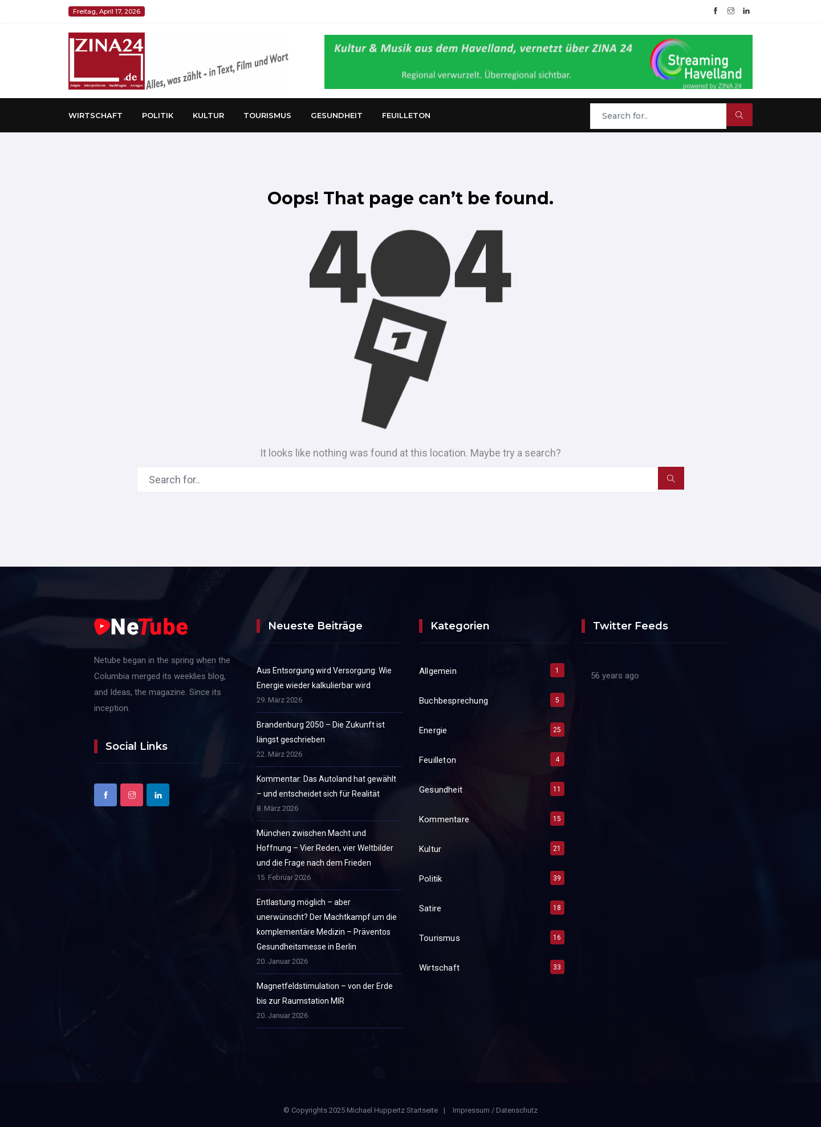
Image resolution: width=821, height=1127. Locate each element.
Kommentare (444, 819)
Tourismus (267, 115)
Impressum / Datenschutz (495, 1110)
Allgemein (438, 671)
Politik (157, 115)
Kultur (208, 115)
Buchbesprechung (453, 701)
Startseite (422, 1110)
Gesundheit (337, 115)
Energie (433, 730)
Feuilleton (406, 115)
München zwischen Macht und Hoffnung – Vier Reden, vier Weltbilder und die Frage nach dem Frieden (325, 848)
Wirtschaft (95, 115)
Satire (430, 908)
